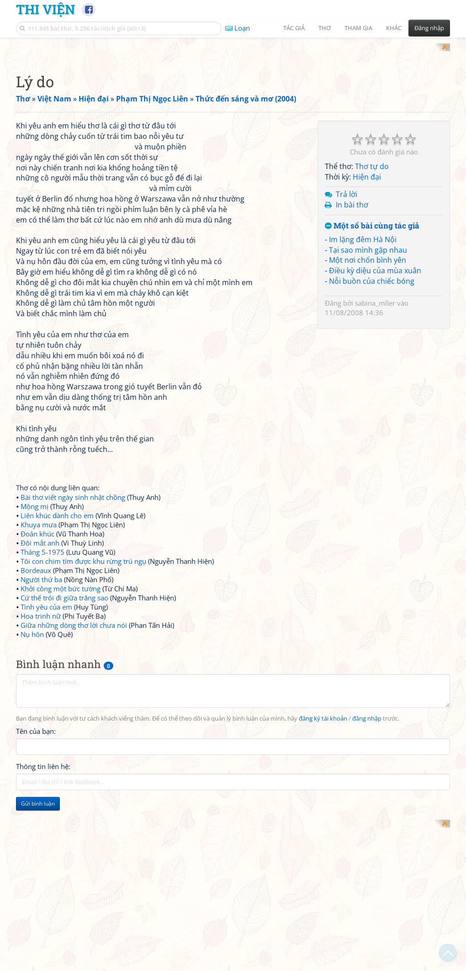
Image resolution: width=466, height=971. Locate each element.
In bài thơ (352, 438)
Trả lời (346, 428)
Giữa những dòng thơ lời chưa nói (74, 744)
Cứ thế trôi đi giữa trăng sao (64, 717)
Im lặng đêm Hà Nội (363, 473)
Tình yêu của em (46, 726)
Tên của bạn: (36, 850)
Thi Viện (45, 9)
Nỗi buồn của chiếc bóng (371, 514)
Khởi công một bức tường (61, 707)
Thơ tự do (372, 400)
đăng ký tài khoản (323, 838)
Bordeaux (36, 689)
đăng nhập (366, 838)
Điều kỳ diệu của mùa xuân (375, 504)
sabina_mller (375, 536)
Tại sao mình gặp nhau (368, 483)
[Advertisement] (233, 107)
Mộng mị (34, 625)
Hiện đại (367, 410)
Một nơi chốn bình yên (367, 493)
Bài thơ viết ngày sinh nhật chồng (73, 616)
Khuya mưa (39, 643)
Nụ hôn (32, 753)
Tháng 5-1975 (42, 671)
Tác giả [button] (294, 28)
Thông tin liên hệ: (43, 886)
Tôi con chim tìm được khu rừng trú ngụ (83, 680)
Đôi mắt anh (40, 662)
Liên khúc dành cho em (57, 634)
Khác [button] (394, 28)
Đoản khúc (37, 653)
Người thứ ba (41, 698)
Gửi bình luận (38, 923)
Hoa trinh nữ (41, 735)
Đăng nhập (429, 28)
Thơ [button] (324, 28)
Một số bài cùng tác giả (372, 459)
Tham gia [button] (358, 28)
